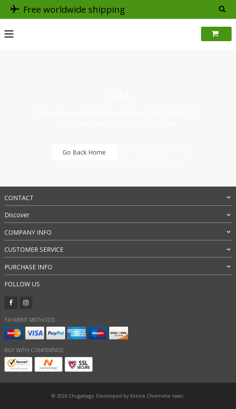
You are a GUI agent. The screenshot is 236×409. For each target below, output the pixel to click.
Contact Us (152, 152)
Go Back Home (84, 152)
